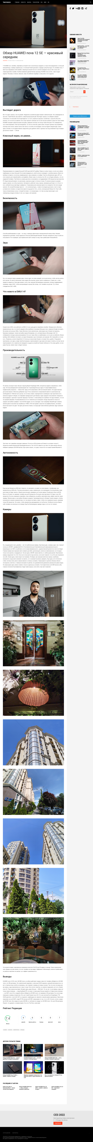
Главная (17, 2)
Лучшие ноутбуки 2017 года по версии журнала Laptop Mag (84, 134)
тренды (22, 1029)
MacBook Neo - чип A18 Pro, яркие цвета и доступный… (83, 47)
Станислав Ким (19, 60)
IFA (48, 2)
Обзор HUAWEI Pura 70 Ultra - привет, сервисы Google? (83, 149)
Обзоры (29, 2)
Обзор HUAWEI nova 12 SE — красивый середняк (57, 1088)
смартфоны (16, 1029)
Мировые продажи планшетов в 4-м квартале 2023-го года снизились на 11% (33, 1076)
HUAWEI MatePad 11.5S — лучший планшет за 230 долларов (32, 1058)
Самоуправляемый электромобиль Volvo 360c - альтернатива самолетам (83, 142)
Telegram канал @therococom (80, 116)
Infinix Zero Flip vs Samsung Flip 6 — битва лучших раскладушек (9, 1088)
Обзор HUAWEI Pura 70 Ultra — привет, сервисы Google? (10, 1075)
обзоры (10, 1029)
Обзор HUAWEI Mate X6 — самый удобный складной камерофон (11, 1058)
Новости (23, 2)
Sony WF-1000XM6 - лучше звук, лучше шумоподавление (82, 76)
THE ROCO (75, 106)
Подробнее (58, 1123)
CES (42, 2)
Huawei (5, 1029)
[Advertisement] (29, 1096)
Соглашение (6, 1132)
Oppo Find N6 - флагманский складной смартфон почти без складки (84, 40)
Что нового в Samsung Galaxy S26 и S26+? (83, 61)
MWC (45, 2)
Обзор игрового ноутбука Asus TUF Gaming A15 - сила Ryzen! (82, 164)
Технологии (36, 2)
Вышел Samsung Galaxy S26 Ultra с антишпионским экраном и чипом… (83, 55)
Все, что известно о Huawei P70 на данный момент (53, 1075)
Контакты (15, 1132)
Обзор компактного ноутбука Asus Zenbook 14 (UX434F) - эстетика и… (83, 127)
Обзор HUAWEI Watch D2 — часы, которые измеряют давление (53, 1058)
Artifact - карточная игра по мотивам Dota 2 (84, 156)
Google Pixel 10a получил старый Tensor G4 (83, 69)
